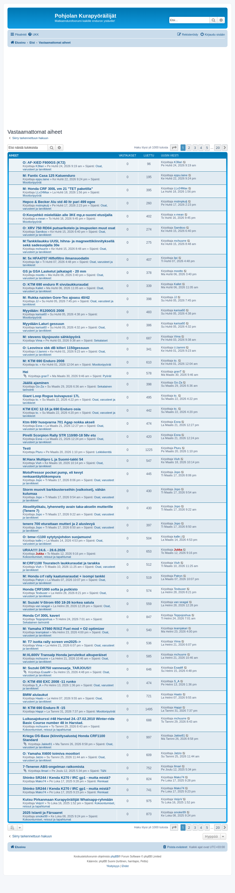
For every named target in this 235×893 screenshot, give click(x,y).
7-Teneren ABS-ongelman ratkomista (53, 767)
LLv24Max (42, 192)
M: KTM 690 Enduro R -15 (44, 708)
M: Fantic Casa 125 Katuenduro (49, 176)
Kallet (39, 288)
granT (45, 376)
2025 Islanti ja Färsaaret (42, 813)
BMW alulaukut (35, 695)
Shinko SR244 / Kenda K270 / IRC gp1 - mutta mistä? (67, 778)
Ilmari (44, 770)
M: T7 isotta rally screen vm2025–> (52, 642)
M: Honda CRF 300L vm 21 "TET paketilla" (58, 189)
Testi (27, 448)
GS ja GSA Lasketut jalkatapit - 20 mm (54, 271)
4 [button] (201, 147)
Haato (39, 698)
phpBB (115, 856)
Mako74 (41, 781)
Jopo (39, 480)
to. (37, 364)
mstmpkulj (42, 205)
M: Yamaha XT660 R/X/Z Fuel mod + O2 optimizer (63, 629)
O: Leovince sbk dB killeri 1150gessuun (56, 348)
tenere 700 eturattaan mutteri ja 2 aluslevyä (59, 524)
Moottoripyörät (32, 182)
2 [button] (189, 147)
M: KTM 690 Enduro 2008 (43, 361)
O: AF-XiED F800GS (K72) (44, 162)
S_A (38, 685)
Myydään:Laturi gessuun (43, 324)
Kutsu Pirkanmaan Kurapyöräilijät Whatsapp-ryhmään (68, 800)
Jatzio (39, 757)
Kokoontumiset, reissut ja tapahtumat (47, 556)
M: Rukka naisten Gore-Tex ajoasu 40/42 (56, 298)
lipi (37, 261)
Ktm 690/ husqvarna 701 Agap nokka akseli (59, 422)
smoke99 (42, 816)
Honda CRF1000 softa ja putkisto (50, 589)
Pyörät (107, 376)
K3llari (40, 166)
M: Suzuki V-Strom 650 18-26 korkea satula (58, 602)
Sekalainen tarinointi (36, 622)
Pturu (39, 452)
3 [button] (195, 147)
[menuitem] (33, 34)
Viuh (38, 463)
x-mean (40, 218)
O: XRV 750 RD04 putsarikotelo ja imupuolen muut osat (69, 228)
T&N (103, 770)
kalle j (39, 540)
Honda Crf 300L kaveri (41, 616)
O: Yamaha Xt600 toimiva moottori (51, 754)
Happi (39, 711)
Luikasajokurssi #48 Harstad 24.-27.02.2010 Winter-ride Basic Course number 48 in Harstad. (69, 721)
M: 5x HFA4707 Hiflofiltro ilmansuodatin (56, 258)
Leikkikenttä (104, 452)
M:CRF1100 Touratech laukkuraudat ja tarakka (61, 563)
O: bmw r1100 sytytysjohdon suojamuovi (57, 537)
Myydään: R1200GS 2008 (43, 311)
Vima (39, 340)
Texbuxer (42, 593)
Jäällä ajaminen (36, 383)
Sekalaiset (101, 340)
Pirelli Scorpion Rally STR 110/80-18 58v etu (59, 435)
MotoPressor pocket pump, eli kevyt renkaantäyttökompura (53, 474)
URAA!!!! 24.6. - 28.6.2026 (44, 550)
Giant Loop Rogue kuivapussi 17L (51, 396)
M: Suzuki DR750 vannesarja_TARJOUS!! (57, 668)
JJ (37, 301)
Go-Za (40, 386)
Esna (39, 425)
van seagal (43, 606)
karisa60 (41, 314)
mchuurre (42, 248)
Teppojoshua (44, 619)
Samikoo (41, 231)
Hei (25, 372)
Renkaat (102, 781)
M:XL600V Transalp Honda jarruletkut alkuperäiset (65, 655)
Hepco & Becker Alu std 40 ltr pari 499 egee (59, 202)
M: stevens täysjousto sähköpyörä (51, 337)
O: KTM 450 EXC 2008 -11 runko (49, 682)
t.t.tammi (41, 351)
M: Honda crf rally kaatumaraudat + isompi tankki (64, 576)
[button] (174, 147)
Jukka (40, 553)
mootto (40, 275)
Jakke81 (46, 744)
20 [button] (218, 147)
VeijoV (40, 803)
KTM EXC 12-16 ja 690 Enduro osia (52, 409)
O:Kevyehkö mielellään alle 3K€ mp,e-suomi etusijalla (67, 215)
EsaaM (45, 672)
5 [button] (207, 147)
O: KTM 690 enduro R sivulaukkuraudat (55, 284)
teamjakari (42, 632)
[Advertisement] (121, 87)
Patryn (40, 579)
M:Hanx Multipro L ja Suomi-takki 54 (53, 459)
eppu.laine (42, 179)
